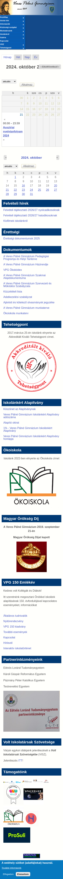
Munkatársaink (12, 31)
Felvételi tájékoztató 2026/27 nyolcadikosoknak (31, 210)
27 (55, 189)
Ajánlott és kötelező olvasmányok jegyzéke (28, 302)
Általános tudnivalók (15, 615)
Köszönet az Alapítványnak (19, 409)
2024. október (31, 157)
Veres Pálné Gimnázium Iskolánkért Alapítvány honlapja (31, 437)
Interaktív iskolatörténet (17, 648)
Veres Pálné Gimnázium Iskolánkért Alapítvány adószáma (31, 416)
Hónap (8, 57)
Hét (18, 57)
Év (35, 57)
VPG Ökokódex (12, 269)
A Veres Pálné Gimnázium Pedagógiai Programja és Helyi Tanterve (26, 257)
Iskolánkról (12, 34)
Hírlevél (7, 642)
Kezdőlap (12, 17)
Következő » (53, 67)
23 (23, 189)
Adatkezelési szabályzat (17, 297)
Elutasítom (23, 876)
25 (39, 189)
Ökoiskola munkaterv (15, 313)
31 (31, 194)
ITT (20, 760)
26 (47, 189)
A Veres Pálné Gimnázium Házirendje (25, 264)
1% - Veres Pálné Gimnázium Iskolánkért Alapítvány (27, 429)
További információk (11, 869)
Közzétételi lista (12, 291)
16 (23, 185)
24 (31, 189)
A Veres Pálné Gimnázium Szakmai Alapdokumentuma (24, 276)
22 (15, 189)
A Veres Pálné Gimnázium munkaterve (26, 307)
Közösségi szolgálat (12, 27)
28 (7, 194)
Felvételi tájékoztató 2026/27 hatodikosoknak (30, 215)
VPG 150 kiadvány (14, 626)
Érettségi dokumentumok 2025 (21, 238)
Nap (27, 57)
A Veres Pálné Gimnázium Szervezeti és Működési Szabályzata (27, 285)
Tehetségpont (12, 48)
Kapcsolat (4, 41)
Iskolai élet (12, 21)
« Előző (44, 67)
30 (23, 194)
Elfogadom (8, 876)
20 (55, 185)
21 (21, 114)
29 (15, 194)
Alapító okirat (11, 422)
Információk (12, 24)
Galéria (12, 38)
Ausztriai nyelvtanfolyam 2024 (13, 131)
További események (15, 632)
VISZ (12, 44)
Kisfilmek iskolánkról (15, 220)
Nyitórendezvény (13, 621)
